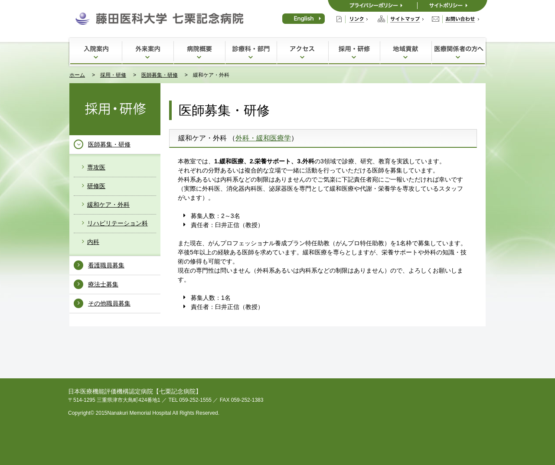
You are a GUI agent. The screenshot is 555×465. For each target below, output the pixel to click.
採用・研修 (354, 51)
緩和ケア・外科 (108, 204)
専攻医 (96, 167)
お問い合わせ (455, 19)
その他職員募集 (109, 303)
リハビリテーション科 (117, 223)
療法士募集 (103, 284)
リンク (352, 19)
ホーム (77, 75)
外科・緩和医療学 (263, 138)
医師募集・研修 (159, 75)
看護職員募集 (106, 265)
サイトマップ (401, 19)
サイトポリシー (452, 6)
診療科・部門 (251, 51)
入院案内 (96, 51)
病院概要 (199, 51)
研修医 (96, 185)
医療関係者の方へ (458, 51)
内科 (93, 241)
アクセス (302, 51)
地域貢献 (405, 51)
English (303, 18)
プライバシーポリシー (372, 6)
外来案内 (147, 51)
